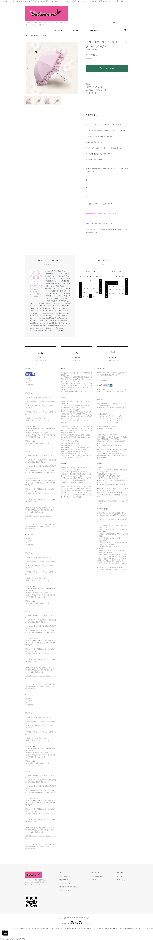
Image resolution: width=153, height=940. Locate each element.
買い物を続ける (91, 93)
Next (76, 67)
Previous (27, 67)
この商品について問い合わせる (96, 90)
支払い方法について (75, 885)
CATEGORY (58, 30)
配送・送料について (75, 878)
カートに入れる (107, 68)
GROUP (76, 30)
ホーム (26, 35)
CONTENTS (94, 30)
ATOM (102, 881)
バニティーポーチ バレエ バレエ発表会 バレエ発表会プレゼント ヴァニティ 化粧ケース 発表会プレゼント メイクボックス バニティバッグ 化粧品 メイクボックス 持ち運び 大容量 (65, 928)
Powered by (76, 922)
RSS (97, 881)
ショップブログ (101, 874)
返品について (90, 84)
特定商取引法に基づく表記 (94, 87)
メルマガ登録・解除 (102, 878)
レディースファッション (38, 35)
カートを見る (122, 878)
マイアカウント (110, 22)
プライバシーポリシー (76, 892)
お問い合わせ (122, 881)
